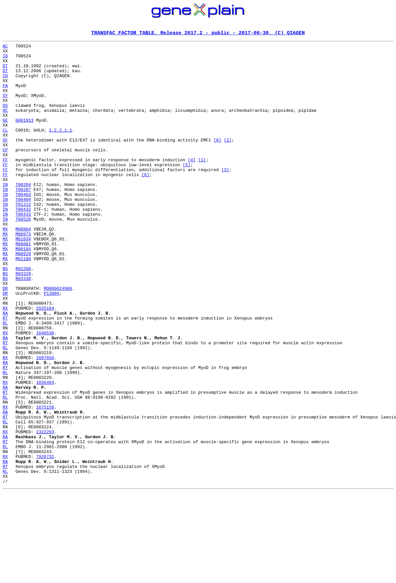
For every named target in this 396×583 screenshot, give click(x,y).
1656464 (45, 451)
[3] (225, 196)
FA (5, 95)
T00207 (23, 220)
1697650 (45, 421)
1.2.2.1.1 (60, 148)
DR (5, 338)
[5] (186, 190)
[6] (217, 160)
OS (5, 119)
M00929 (23, 297)
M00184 (23, 291)
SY (5, 107)
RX (5, 362)
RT (5, 374)
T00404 (23, 231)
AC (5, 47)
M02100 (23, 303)
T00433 (23, 249)
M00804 (23, 267)
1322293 (45, 510)
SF (5, 160)
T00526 (23, 255)
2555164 (45, 362)
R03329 (23, 320)
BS (5, 315)
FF (5, 184)
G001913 (24, 136)
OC (5, 125)
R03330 (23, 326)
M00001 (23, 285)
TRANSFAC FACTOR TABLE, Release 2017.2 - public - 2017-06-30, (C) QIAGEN (198, 33)
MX (5, 267)
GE (5, 136)
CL (5, 148)
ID (5, 59)
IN (5, 214)
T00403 (23, 226)
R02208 (23, 315)
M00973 (23, 273)
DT (5, 71)
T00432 (23, 243)
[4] (192, 184)
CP (5, 172)
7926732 (45, 540)
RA (5, 368)
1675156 (45, 481)
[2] (227, 160)
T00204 (23, 214)
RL (5, 380)
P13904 (51, 344)
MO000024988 (58, 338)
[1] (202, 184)
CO (5, 83)
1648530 (45, 392)
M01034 (23, 279)
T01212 (23, 237)
